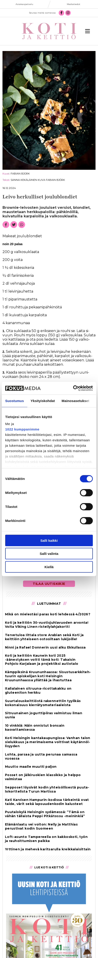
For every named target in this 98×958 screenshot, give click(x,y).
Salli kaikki (49, 540)
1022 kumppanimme (22, 429)
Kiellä (49, 567)
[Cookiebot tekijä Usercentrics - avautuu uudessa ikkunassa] (73, 388)
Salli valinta (49, 554)
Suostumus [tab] (14, 400)
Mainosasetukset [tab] (75, 400)
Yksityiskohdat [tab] (43, 400)
